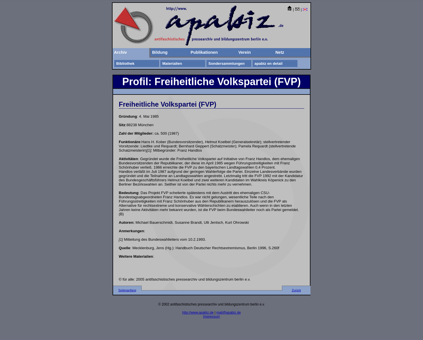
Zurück (296, 290)
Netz (279, 52)
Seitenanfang (127, 290)
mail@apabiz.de (228, 313)
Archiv (120, 52)
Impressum (211, 317)
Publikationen (204, 52)
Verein (244, 52)
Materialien (172, 63)
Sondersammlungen (226, 63)
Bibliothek (125, 63)
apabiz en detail (268, 63)
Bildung (160, 52)
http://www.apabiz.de (198, 313)
